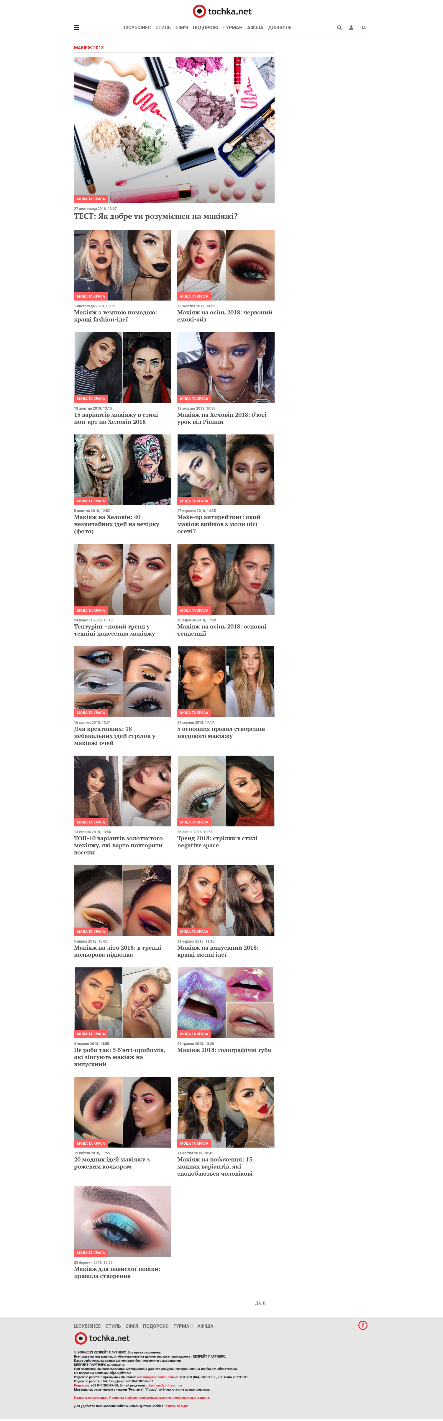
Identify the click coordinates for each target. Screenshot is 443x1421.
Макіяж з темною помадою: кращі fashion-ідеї (115, 315)
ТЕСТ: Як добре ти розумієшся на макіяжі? (156, 216)
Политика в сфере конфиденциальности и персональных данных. (159, 1398)
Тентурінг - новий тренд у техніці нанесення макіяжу (114, 629)
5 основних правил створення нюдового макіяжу (221, 732)
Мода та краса (91, 199)
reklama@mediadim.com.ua (157, 1377)
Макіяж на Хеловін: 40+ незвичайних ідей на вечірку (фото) (116, 524)
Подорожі (206, 27)
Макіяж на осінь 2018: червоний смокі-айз (224, 315)
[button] (351, 27)
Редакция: (82, 1385)
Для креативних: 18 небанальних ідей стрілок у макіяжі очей (114, 736)
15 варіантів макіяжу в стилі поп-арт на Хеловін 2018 (116, 418)
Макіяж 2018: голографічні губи (224, 1050)
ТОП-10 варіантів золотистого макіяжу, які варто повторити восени (118, 845)
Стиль (163, 27)
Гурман (232, 27)
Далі (260, 1303)
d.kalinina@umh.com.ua (164, 1385)
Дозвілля (280, 27)
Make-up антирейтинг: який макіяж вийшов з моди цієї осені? (218, 524)
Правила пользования (90, 1398)
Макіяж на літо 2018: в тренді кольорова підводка (117, 951)
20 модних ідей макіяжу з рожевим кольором (112, 1162)
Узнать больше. (177, 1406)
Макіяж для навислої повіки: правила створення (117, 1272)
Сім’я (181, 27)
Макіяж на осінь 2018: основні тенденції (222, 629)
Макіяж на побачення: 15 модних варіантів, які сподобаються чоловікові (215, 1166)
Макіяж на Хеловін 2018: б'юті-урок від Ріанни (223, 418)
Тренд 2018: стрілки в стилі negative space (217, 841)
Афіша (255, 27)
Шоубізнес (137, 27)
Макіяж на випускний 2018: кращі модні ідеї (218, 951)
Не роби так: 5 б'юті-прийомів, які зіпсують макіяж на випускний (119, 1057)
